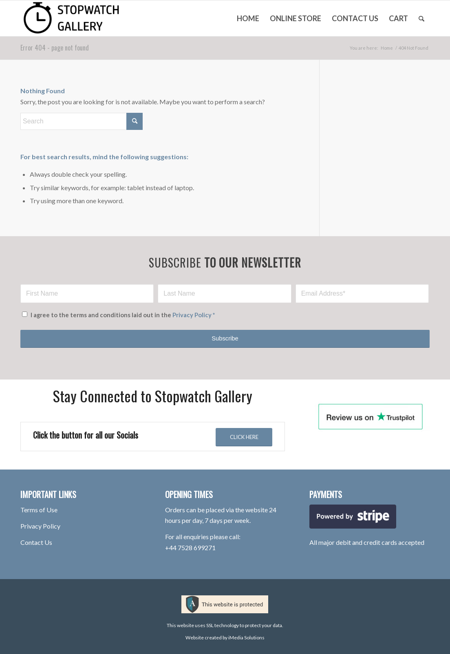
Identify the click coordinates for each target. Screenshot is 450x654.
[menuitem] (248, 18)
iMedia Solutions (246, 637)
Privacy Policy (192, 314)
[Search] (421, 18)
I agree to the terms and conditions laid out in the (123, 314)
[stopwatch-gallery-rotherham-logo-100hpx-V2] (81, 18)
